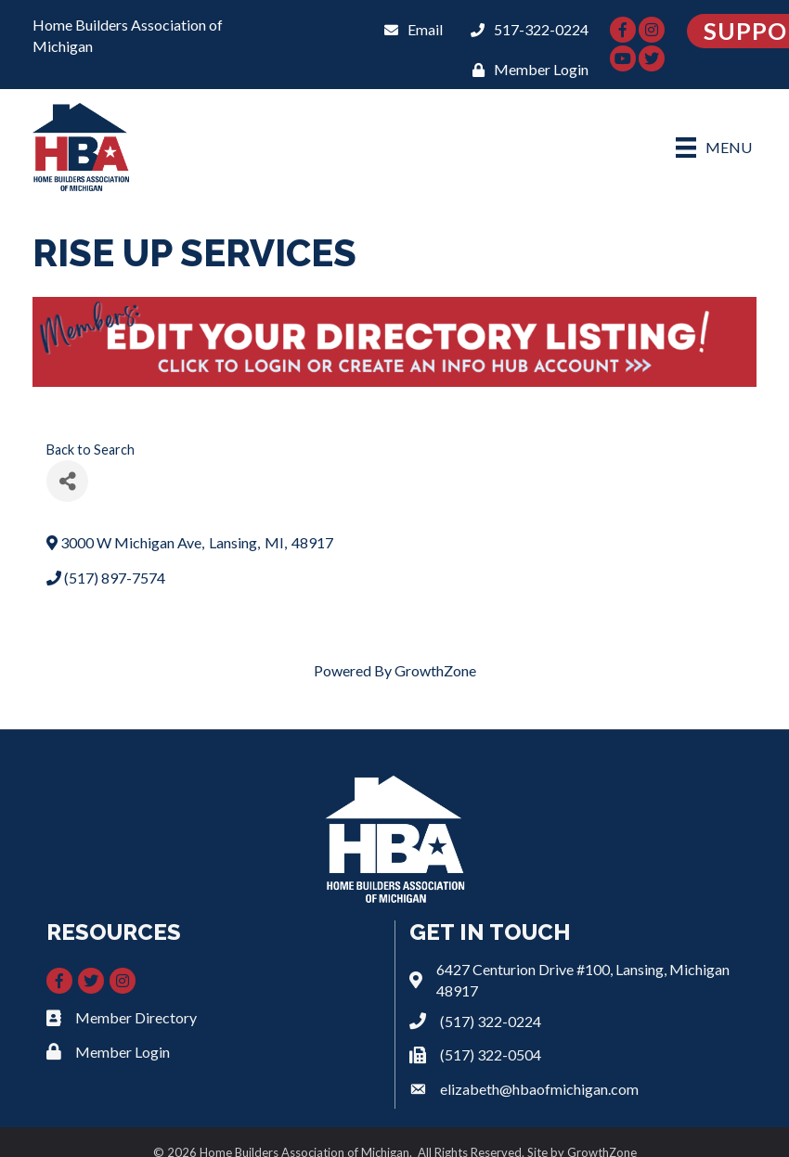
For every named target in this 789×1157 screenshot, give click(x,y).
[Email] (409, 29)
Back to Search (90, 449)
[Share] (67, 481)
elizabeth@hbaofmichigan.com (539, 1089)
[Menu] (713, 147)
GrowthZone (435, 670)
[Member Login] (526, 69)
